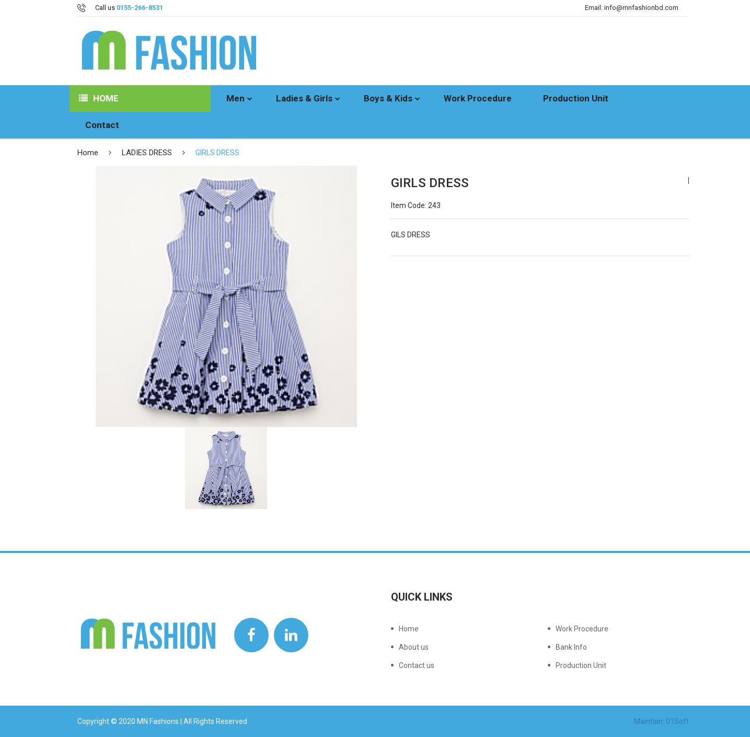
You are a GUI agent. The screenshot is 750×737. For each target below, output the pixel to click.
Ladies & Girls (304, 98)
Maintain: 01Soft (661, 721)
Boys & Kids (388, 98)
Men (235, 98)
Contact (102, 125)
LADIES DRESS (147, 152)
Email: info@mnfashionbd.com (631, 7)
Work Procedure (478, 98)
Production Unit (575, 98)
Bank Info (571, 647)
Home (99, 98)
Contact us (416, 665)
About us (414, 647)
